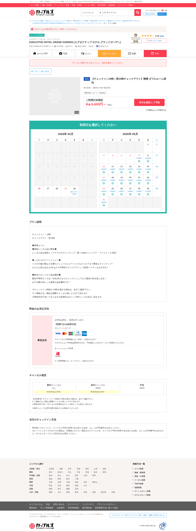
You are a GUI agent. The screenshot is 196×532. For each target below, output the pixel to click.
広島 (59, 485)
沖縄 (113, 492)
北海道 (51, 469)
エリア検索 (35, 5)
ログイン (162, 14)
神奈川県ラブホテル (98, 21)
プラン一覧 (101, 23)
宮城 (78, 469)
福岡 (50, 492)
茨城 (87, 472)
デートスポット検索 (61, 5)
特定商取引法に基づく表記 (106, 508)
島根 (76, 485)
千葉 (78, 472)
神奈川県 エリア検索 (80, 21)
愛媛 (68, 489)
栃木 (95, 472)
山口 (85, 485)
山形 (95, 469)
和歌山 (94, 482)
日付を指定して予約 (149, 102)
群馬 (104, 472)
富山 (59, 475)
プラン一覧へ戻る (41, 71)
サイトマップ (73, 504)
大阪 (50, 482)
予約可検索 (101, 5)
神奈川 (60, 472)
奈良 (85, 482)
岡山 (50, 485)
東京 (50, 472)
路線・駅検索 (47, 5)
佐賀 (85, 492)
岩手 (69, 469)
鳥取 (68, 485)
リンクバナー (88, 504)
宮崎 (94, 492)
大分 (59, 492)
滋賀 (76, 482)
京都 (68, 482)
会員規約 (60, 508)
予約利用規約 (73, 508)
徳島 (50, 489)
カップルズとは (36, 504)
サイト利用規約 (46, 508)
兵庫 (59, 482)
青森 (61, 469)
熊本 (76, 492)
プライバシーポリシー (106, 504)
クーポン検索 (89, 5)
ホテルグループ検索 (125, 5)
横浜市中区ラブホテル (131, 21)
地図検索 (111, 5)
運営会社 (33, 508)
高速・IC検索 (77, 5)
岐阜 (68, 479)
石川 (68, 475)
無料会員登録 (150, 14)
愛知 (50, 479)
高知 (76, 489)
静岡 (59, 479)
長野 (94, 475)
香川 (59, 489)
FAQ (48, 504)
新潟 (50, 475)
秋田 (87, 469)
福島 (104, 469)
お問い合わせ (58, 504)
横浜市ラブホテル (114, 21)
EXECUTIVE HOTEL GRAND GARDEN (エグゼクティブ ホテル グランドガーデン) (64, 23)
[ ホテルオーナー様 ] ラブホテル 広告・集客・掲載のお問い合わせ (138, 515)
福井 (76, 475)
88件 (161, 36)
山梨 (85, 475)
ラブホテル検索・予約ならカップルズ (46, 21)
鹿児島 (103, 492)
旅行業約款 (87, 508)
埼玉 (69, 472)
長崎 (68, 492)
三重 (76, 479)
